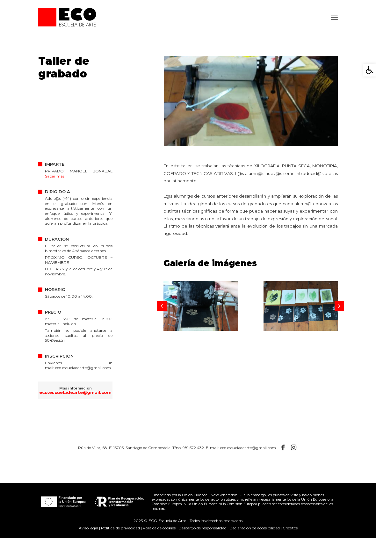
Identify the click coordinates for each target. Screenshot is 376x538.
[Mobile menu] (333, 17)
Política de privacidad (120, 528)
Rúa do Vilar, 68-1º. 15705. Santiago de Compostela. (124, 447)
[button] (369, 70)
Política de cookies (159, 528)
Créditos (290, 528)
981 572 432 (193, 447)
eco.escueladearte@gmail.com (83, 367)
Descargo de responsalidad (202, 528)
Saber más (54, 176)
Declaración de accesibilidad (254, 528)
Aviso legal (88, 528)
